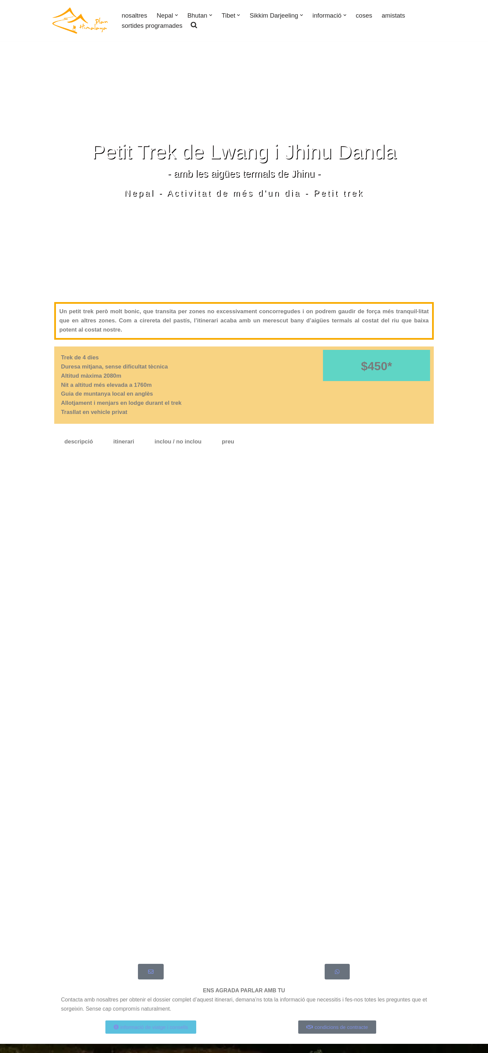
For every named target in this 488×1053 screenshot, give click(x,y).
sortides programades (152, 25)
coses (365, 15)
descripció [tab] (78, 443)
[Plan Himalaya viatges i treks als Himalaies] (80, 20)
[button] (176, 15)
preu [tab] (229, 443)
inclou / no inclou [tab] (178, 443)
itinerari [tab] (124, 443)
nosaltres (134, 15)
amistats (395, 15)
